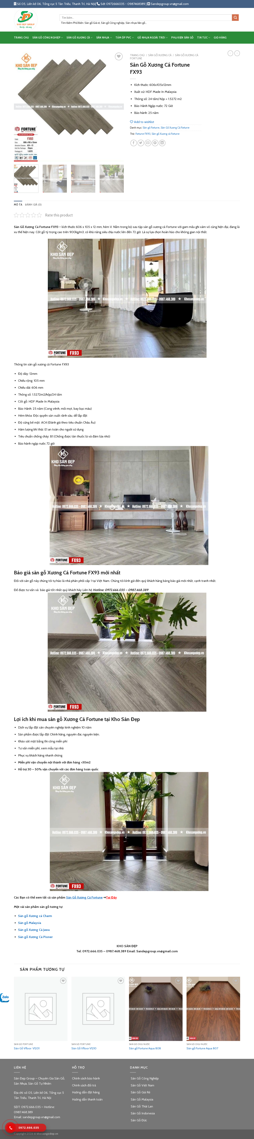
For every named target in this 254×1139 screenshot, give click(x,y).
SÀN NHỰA (104, 37)
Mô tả (18, 204)
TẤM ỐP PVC (124, 37)
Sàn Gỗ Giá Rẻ (140, 1092)
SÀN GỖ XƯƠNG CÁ (79, 37)
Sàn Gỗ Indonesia (142, 1113)
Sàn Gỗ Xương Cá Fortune (175, 127)
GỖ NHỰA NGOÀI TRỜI (152, 37)
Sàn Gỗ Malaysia (141, 1099)
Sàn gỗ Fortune (151, 127)
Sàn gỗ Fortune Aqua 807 (202, 1048)
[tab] (18, 205)
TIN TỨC (203, 37)
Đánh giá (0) (33, 204)
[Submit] (235, 17)
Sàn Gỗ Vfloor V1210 (83, 1048)
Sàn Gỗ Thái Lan (141, 1106)
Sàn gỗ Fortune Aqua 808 (145, 1048)
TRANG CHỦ (21, 37)
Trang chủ (137, 55)
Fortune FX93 (143, 133)
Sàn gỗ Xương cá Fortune (166, 133)
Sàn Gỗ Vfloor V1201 (26, 1048)
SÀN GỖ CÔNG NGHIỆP (47, 37)
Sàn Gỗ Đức (138, 1120)
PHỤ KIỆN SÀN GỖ (182, 37)
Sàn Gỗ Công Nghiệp (144, 1078)
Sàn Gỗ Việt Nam (142, 1085)
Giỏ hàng (220, 37)
